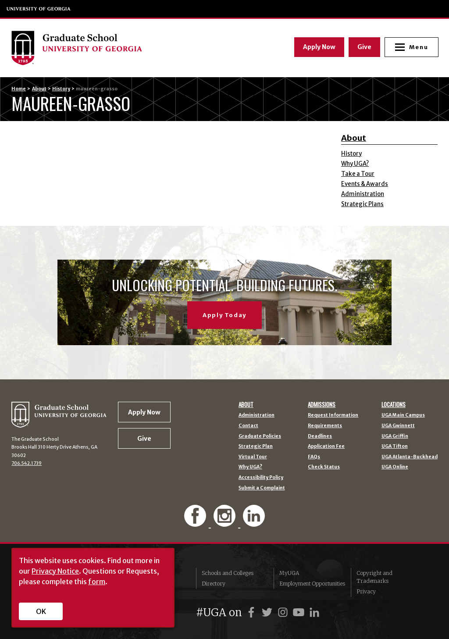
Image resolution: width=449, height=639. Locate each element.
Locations (393, 404)
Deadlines (320, 436)
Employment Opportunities (312, 583)
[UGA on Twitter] (268, 612)
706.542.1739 (26, 463)
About (39, 89)
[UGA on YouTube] (300, 612)
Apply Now (318, 47)
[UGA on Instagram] (284, 612)
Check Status (324, 467)
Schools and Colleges (227, 573)
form (96, 581)
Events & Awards (364, 184)
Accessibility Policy (261, 477)
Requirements (325, 426)
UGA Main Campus (403, 415)
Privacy (366, 591)
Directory (213, 583)
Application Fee (326, 446)
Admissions (321, 404)
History (61, 89)
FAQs (314, 457)
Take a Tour (357, 174)
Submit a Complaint (262, 488)
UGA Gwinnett (398, 426)
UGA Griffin (394, 436)
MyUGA (289, 573)
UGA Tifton (394, 446)
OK (41, 611)
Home (18, 89)
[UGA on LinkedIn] (314, 612)
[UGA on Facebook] (252, 612)
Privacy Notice (55, 571)
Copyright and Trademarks (374, 577)
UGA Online (394, 467)
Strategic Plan (256, 446)
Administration (362, 194)
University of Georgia (39, 9)
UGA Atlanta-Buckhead (409, 457)
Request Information (333, 415)
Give (363, 47)
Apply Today (224, 315)
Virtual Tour (253, 457)
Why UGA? (355, 164)
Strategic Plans (362, 204)
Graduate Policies (260, 436)
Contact (248, 426)
